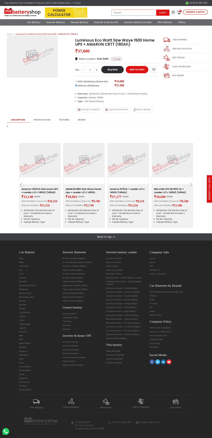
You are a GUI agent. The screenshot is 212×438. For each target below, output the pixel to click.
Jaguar (22, 328)
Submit (162, 12)
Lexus (21, 374)
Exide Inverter (69, 361)
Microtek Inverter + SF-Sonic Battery (123, 323)
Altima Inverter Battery (73, 297)
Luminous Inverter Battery (75, 266)
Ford (21, 273)
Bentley (22, 347)
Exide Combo (112, 266)
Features (64, 119)
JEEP (21, 339)
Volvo (21, 320)
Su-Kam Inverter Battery (74, 273)
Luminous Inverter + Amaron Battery (123, 292)
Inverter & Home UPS (106, 22)
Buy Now (113, 69)
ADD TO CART (137, 69)
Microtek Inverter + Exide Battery (121, 307)
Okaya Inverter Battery (73, 281)
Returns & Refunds (158, 335)
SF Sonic (153, 303)
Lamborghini (25, 370)
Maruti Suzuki (25, 293)
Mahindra (23, 289)
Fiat (20, 270)
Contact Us (155, 270)
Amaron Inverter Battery (74, 258)
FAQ (151, 266)
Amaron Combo (113, 262)
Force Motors (25, 389)
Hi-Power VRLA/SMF (115, 355)
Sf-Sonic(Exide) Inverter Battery (77, 262)
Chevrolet (23, 266)
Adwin (152, 311)
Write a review (142, 109)
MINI (21, 335)
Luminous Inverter (71, 349)
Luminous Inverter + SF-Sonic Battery (123, 326)
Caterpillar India (70, 317)
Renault (22, 304)
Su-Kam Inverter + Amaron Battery (122, 296)
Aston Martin (25, 343)
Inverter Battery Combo (137, 22)
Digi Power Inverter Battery (75, 285)
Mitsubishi (23, 355)
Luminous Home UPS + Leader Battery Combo (124, 283)
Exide (152, 299)
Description (18, 119)
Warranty (154, 347)
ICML (21, 358)
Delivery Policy (156, 339)
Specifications (42, 119)
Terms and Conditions (160, 327)
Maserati (23, 378)
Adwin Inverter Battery (73, 300)
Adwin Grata (155, 315)
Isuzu (21, 362)
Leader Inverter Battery (73, 293)
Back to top (104, 237)
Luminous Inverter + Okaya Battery (122, 315)
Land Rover (24, 382)
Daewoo (23, 351)
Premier (23, 386)
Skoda (22, 308)
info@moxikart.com (149, 422)
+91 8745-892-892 (196, 3)
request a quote (195, 12)
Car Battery (33, 22)
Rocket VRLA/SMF (114, 362)
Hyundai (23, 281)
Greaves (67, 325)
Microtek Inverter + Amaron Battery (122, 334)
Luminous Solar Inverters (74, 357)
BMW (21, 262)
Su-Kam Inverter (70, 342)
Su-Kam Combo (113, 258)
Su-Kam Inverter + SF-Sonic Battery (122, 330)
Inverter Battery (55, 22)
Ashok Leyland (69, 313)
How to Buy (155, 343)
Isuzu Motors (25, 366)
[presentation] (22, 184)
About (152, 262)
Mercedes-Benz (26, 297)
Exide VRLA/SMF (113, 351)
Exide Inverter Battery (73, 270)
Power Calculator (158, 273)
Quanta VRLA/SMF (114, 358)
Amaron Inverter (70, 345)
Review (81, 119)
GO (151, 307)
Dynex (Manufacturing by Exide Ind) (166, 291)
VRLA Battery (164, 22)
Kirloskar (66, 329)
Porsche (23, 331)
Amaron (153, 295)
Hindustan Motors (27, 285)
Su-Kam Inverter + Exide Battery (121, 311)
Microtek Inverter (70, 353)
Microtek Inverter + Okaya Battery (122, 319)
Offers (181, 22)
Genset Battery (79, 22)
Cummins (67, 321)
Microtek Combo (114, 273)
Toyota (22, 316)
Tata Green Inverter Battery (76, 289)
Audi (21, 258)
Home (9, 34)
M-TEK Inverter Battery (73, 277)
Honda (22, 277)
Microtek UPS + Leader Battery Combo (124, 277)
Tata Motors (24, 312)
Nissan (22, 300)
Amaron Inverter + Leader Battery (122, 299)
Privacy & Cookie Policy (160, 331)
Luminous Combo (114, 270)
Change (116, 59)
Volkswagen (25, 324)
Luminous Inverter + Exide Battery (121, 288)
